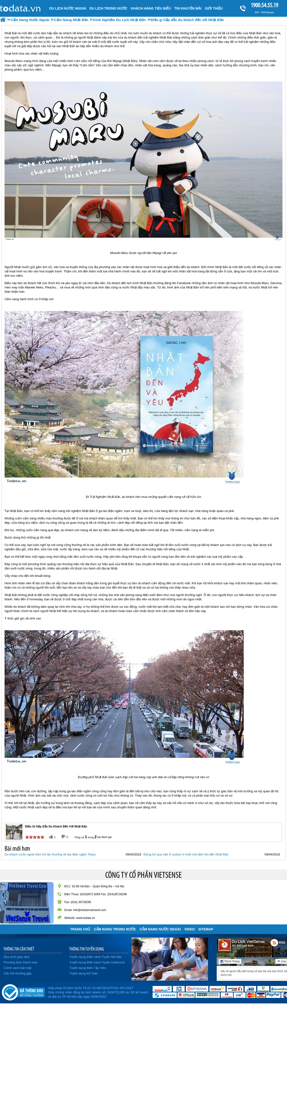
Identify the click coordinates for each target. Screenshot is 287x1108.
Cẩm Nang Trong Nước (115, 929)
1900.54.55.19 (264, 5)
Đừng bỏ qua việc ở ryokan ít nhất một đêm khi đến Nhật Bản (186, 854)
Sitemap (205, 929)
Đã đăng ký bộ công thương (23, 991)
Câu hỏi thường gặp (18, 973)
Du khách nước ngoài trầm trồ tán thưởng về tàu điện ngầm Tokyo (50, 854)
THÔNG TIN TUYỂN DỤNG (86, 949)
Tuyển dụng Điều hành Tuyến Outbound (97, 962)
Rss (274, 942)
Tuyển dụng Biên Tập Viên (87, 968)
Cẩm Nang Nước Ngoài (160, 929)
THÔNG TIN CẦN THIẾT (18, 949)
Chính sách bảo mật (17, 968)
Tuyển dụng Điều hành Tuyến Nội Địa (95, 957)
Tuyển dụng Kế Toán (83, 973)
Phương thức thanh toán (21, 962)
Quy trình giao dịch (17, 957)
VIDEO (189, 929)
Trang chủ (80, 929)
